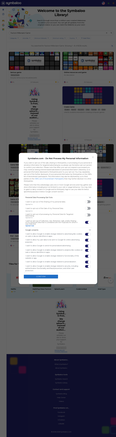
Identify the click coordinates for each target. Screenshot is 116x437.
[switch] (88, 201)
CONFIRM (41, 277)
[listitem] (58, 197)
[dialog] (58, 218)
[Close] (93, 157)
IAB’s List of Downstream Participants (49, 179)
